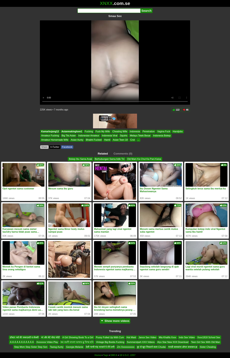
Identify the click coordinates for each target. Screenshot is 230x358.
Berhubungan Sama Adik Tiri (110, 159)
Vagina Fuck (163, 131)
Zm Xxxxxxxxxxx (125, 347)
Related (103, 153)
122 (176, 110)
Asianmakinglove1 (71, 131)
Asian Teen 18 (120, 140)
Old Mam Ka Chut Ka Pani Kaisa (144, 159)
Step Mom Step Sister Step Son (30, 347)
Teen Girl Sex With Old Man (205, 342)
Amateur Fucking (50, 135)
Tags (105, 355)
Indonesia (135, 131)
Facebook (67, 147)
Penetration (149, 131)
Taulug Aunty (56, 347)
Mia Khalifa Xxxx (167, 337)
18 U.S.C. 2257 (127, 355)
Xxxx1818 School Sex (208, 337)
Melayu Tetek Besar (140, 135)
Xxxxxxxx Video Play (47, 342)
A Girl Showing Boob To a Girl (77, 337)
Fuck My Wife (103, 131)
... (138, 140)
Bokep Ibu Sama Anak (80, 159)
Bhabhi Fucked (94, 140)
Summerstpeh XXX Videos (141, 342)
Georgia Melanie (74, 347)
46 (185, 110)
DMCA (113, 355)
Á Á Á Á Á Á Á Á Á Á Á (22, 342)
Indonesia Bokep (162, 135)
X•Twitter (54, 147)
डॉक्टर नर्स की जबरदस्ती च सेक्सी (24, 337)
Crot (132, 140)
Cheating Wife (119, 131)
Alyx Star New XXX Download (172, 342)
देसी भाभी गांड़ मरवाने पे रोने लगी (100, 347)
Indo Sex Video (187, 337)
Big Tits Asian (69, 135)
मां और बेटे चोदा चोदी (50, 337)
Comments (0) (123, 153)
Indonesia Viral (109, 135)
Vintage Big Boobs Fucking (110, 342)
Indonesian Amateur (88, 135)
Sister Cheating (208, 347)
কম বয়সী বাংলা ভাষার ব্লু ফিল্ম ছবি (77, 342)
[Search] (108, 10)
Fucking (89, 131)
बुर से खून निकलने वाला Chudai (151, 347)
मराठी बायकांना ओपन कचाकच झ (182, 347)
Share (44, 147)
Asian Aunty (77, 140)
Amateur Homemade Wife (54, 140)
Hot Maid (131, 337)
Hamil (107, 140)
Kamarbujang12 (50, 131)
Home (98, 355)
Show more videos (115, 320)
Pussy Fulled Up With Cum (110, 337)
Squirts (123, 135)
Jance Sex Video (147, 337)
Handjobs (178, 131)
